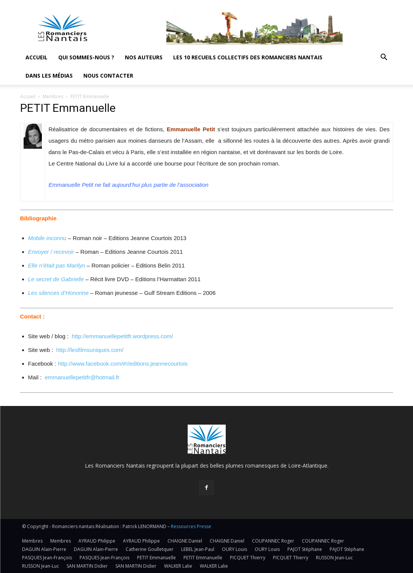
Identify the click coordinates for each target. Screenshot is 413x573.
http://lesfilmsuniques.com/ (90, 350)
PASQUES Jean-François (47, 557)
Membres (53, 96)
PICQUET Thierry (247, 557)
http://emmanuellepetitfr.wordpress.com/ (122, 336)
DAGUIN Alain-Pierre (44, 549)
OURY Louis (234, 549)
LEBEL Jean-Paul (197, 549)
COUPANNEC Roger (273, 541)
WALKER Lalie (178, 566)
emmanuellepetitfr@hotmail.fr (82, 377)
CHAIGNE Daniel (184, 541)
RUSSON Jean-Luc (334, 557)
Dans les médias (49, 75)
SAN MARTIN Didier (87, 566)
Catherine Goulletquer (150, 549)
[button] (384, 58)
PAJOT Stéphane (304, 549)
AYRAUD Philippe (96, 541)
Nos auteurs (144, 57)
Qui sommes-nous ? (86, 57)
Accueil (37, 57)
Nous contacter (108, 75)
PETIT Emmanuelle (156, 557)
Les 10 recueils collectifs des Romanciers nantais (247, 57)
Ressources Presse (191, 526)
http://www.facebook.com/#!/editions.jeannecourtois (123, 363)
